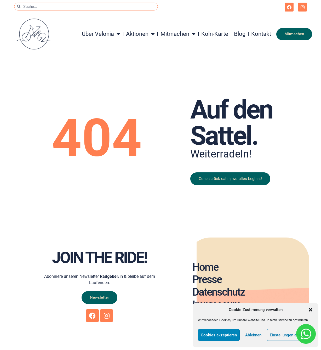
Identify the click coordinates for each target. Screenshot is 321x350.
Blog (239, 34)
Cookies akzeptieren (219, 335)
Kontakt (261, 34)
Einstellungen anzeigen (290, 335)
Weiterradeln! (220, 154)
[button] (310, 309)
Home (205, 267)
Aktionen (140, 34)
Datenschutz (218, 292)
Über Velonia (101, 34)
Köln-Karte (214, 34)
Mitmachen (178, 34)
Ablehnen (253, 335)
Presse (206, 279)
